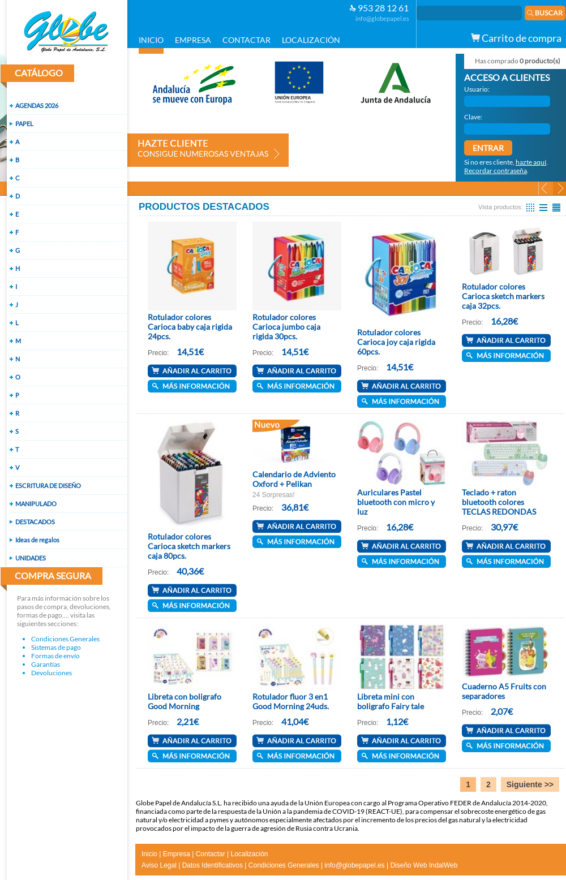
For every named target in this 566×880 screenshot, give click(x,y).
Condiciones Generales (65, 639)
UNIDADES (30, 558)
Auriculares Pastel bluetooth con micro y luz (396, 502)
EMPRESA (193, 40)
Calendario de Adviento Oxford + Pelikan (294, 479)
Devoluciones (51, 672)
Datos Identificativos (212, 865)
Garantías (45, 664)
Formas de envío (55, 656)
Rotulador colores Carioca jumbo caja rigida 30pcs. (286, 326)
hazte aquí (531, 162)
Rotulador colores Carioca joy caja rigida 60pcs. (396, 341)
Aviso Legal (159, 865)
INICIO (151, 40)
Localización (249, 854)
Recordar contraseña (495, 170)
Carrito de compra (516, 38)
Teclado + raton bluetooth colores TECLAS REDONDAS (499, 502)
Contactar (210, 854)
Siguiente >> (530, 784)
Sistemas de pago (56, 647)
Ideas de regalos (37, 539)
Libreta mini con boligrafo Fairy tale (390, 701)
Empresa (176, 854)
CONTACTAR (246, 40)
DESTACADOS (35, 521)
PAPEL (24, 123)
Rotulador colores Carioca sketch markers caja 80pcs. (189, 546)
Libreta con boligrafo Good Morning (184, 701)
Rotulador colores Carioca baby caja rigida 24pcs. (190, 326)
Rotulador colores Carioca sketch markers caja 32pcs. (503, 296)
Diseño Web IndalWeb (423, 865)
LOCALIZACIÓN (311, 40)
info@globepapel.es (382, 18)
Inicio (149, 854)
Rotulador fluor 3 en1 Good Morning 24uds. (290, 701)
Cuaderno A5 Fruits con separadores (504, 691)
